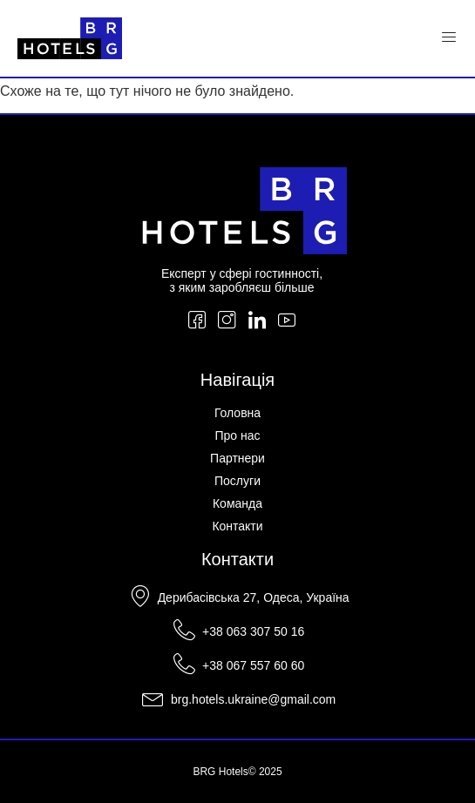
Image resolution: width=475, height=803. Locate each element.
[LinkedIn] (257, 321)
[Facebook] (197, 321)
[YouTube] (286, 321)
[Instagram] (226, 321)
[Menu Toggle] (449, 38)
